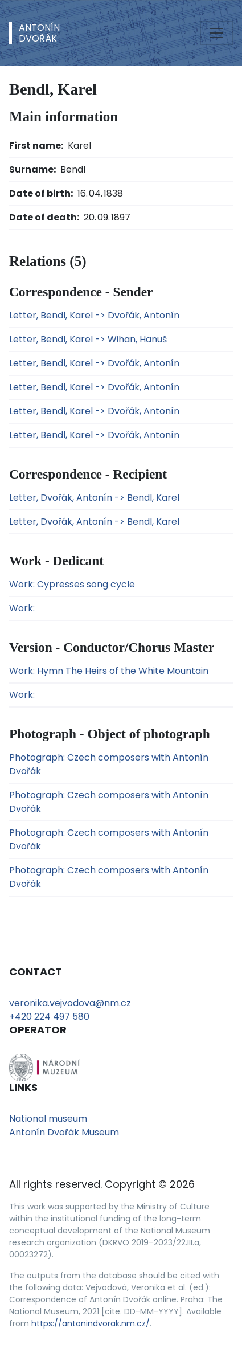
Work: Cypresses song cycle (72, 584)
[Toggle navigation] (216, 33)
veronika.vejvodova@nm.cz (70, 1002)
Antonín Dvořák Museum (64, 1132)
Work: (22, 608)
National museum (48, 1118)
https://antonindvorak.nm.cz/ (90, 1323)
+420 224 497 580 (49, 1016)
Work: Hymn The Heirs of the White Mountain (108, 670)
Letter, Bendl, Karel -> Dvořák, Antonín (94, 315)
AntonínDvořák (39, 33)
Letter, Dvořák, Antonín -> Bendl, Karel (94, 497)
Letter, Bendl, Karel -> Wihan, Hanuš (88, 339)
